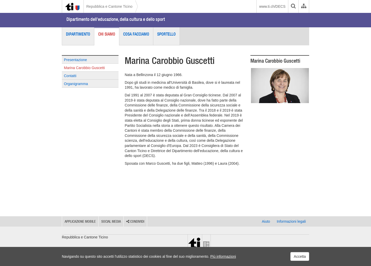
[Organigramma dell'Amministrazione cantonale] (303, 6)
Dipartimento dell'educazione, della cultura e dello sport (115, 19)
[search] (293, 6)
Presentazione (75, 60)
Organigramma (76, 84)
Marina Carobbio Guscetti (84, 68)
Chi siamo (106, 34)
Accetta (300, 256)
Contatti (70, 76)
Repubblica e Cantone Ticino (109, 6)
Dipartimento (78, 34)
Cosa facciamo (136, 34)
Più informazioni (223, 256)
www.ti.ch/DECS (272, 6)
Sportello (166, 34)
